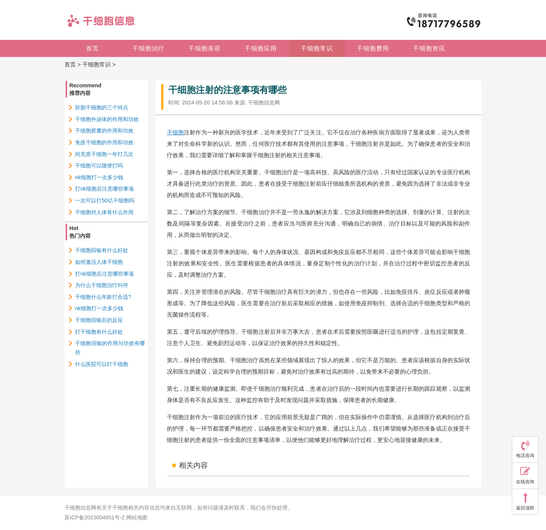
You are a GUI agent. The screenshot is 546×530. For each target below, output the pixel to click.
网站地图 (136, 517)
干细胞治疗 (148, 48)
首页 (92, 48)
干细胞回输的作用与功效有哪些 (110, 347)
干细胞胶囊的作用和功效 (104, 131)
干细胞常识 (317, 48)
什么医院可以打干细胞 (101, 364)
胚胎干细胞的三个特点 (101, 107)
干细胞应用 (261, 48)
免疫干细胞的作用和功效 (104, 142)
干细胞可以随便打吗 (99, 165)
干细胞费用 (373, 48)
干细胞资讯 (429, 48)
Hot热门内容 (80, 232)
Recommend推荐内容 (85, 89)
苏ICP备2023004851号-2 (94, 517)
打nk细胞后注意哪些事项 (104, 189)
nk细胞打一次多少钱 (99, 177)
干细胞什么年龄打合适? (103, 297)
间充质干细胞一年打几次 (104, 154)
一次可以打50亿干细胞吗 (104, 200)
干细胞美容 (204, 48)
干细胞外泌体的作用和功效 (107, 119)
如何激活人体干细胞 (99, 262)
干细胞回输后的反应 (99, 320)
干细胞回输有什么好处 (101, 250)
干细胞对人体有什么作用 (104, 212)
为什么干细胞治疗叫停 (101, 285)
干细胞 (175, 132)
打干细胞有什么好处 (99, 332)
